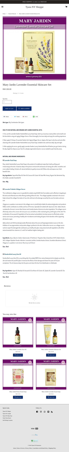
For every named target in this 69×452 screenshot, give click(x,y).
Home (4, 13)
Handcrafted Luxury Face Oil (13, 254)
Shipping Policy (52, 448)
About (14, 448)
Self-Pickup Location (7, 420)
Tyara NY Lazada (7, 413)
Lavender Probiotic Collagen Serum (15, 189)
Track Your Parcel (7, 418)
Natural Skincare (12, 13)
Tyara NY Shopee (7, 411)
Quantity (5, 98)
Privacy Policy (28, 448)
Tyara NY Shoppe (35, 7)
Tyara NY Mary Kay (7, 416)
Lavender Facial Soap (10, 160)
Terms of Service (21, 448)
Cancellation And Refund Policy (40, 448)
